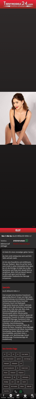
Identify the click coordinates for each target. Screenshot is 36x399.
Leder (18, 382)
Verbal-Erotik (24, 368)
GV (4, 354)
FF (18, 377)
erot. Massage (27, 359)
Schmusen (13, 372)
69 (17, 354)
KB (14, 377)
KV (17, 368)
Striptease (21, 372)
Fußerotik (29, 386)
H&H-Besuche (7, 377)
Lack (12, 382)
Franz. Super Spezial (8, 359)
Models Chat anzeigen (21, 244)
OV (13, 354)
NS (21, 363)
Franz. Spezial (25, 354)
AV (9, 354)
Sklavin (22, 386)
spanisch (19, 359)
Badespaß (6, 363)
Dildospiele (14, 363)
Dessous (6, 386)
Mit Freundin (14, 386)
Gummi (24, 382)
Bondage (6, 382)
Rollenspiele (25, 377)
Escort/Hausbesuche (9, 368)
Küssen (5, 372)
